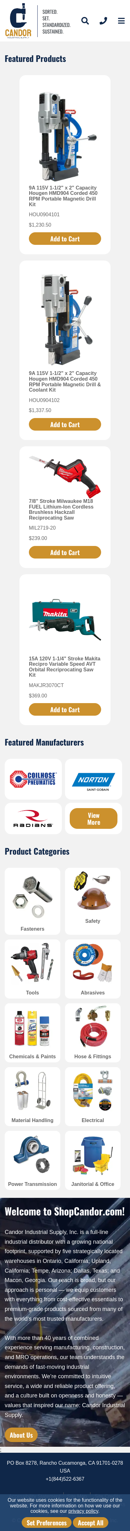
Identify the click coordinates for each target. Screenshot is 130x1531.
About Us (21, 1435)
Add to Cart (65, 238)
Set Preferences (47, 1522)
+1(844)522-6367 (65, 1479)
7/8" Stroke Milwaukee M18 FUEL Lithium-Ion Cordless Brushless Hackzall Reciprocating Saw (61, 509)
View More (93, 818)
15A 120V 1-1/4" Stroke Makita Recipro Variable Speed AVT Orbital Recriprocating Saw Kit (64, 667)
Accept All (90, 1522)
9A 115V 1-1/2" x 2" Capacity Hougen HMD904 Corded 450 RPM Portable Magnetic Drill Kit (63, 196)
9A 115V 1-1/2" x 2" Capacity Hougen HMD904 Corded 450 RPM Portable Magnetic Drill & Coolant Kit (65, 382)
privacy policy (83, 1511)
